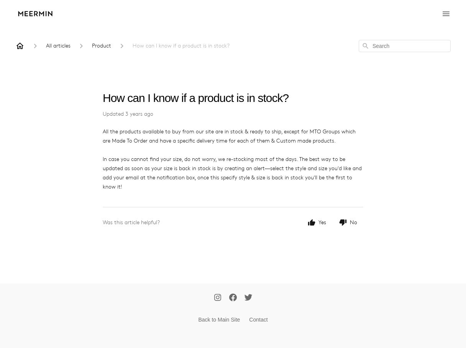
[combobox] (405, 46)
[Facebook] (233, 298)
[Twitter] (248, 298)
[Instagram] (217, 298)
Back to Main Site (219, 320)
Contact (258, 320)
